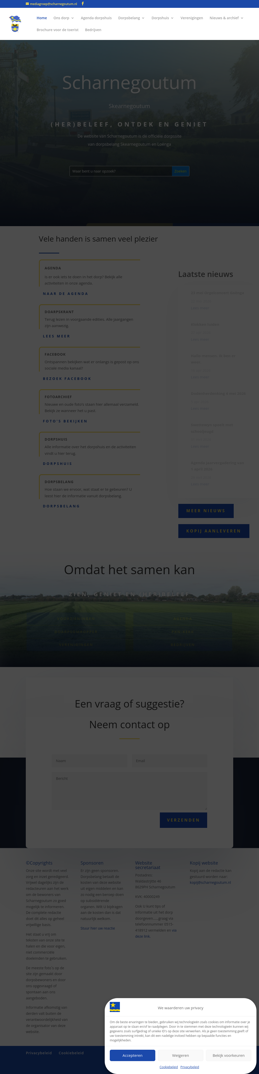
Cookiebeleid (169, 1067)
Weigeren (180, 1055)
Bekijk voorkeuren (229, 1055)
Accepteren (133, 1055)
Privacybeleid (189, 1067)
